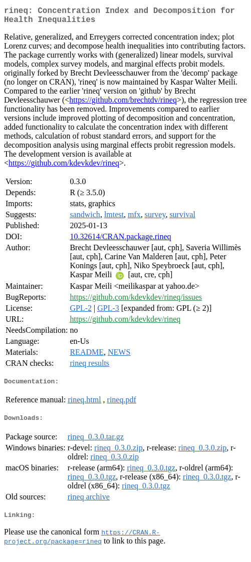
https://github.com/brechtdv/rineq (123, 104)
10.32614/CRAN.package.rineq (120, 240)
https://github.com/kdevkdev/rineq (64, 167)
